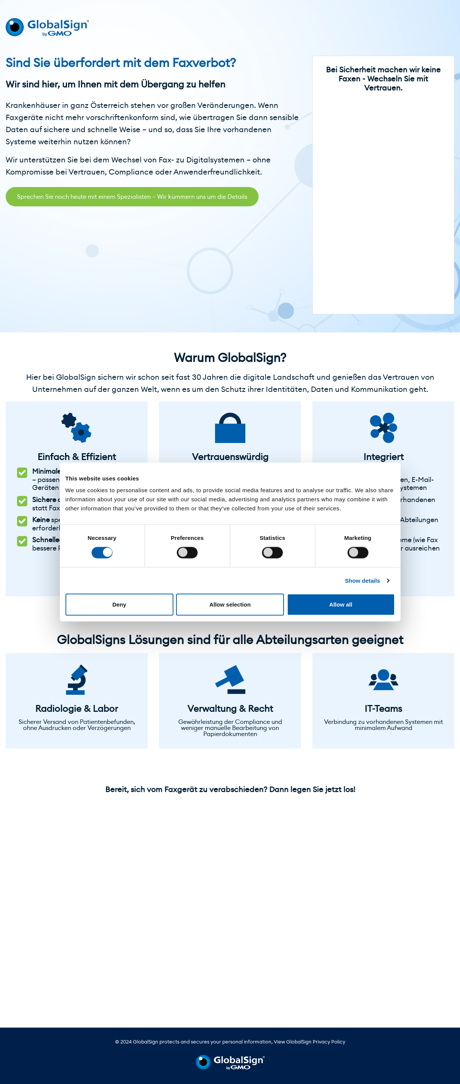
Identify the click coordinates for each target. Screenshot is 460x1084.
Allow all (340, 604)
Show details (362, 580)
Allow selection (230, 604)
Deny (119, 604)
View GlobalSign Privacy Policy (309, 1042)
